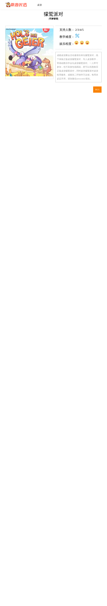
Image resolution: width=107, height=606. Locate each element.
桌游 (39, 5)
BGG (97, 89)
